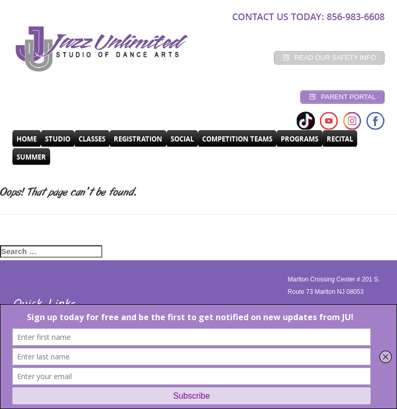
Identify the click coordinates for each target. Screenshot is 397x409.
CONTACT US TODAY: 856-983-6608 (308, 16)
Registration (138, 139)
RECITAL (340, 139)
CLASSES (92, 139)
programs (299, 139)
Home (27, 139)
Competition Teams (237, 139)
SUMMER (31, 157)
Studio (57, 139)
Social (182, 139)
